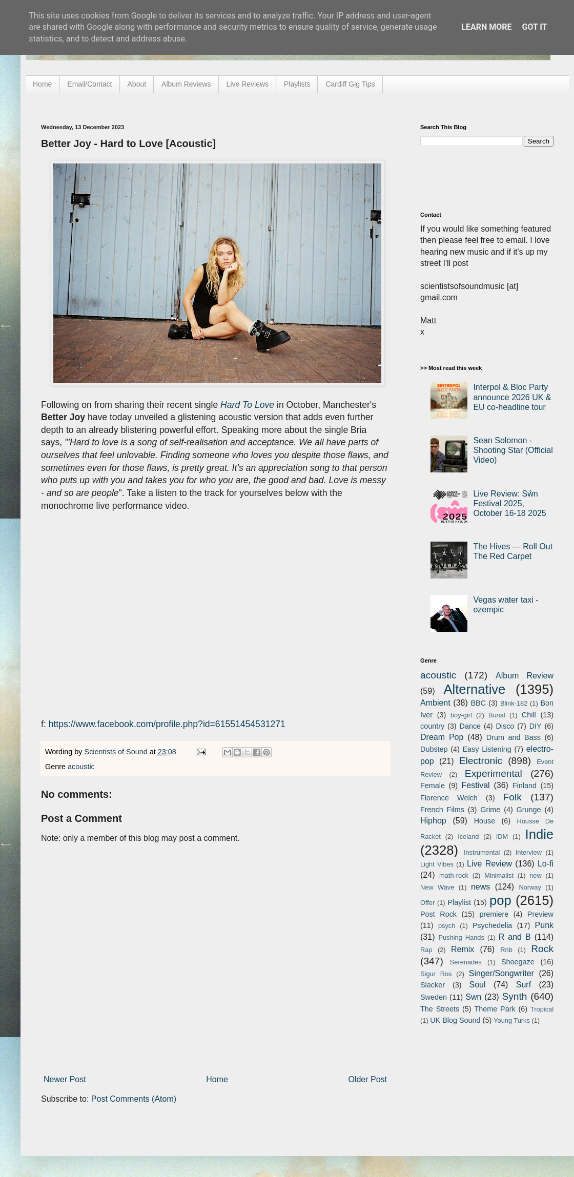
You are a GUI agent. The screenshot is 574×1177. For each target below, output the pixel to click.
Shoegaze (518, 962)
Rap (426, 950)
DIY (535, 726)
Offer (427, 902)
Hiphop (433, 820)
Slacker (432, 985)
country (432, 726)
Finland (524, 785)
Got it (534, 27)
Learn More (486, 27)
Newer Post (65, 1079)
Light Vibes (437, 864)
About (137, 84)
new (535, 875)
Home (42, 84)
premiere (494, 914)
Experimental (493, 773)
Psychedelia (492, 925)
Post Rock (438, 914)
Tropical (542, 1009)
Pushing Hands (461, 937)
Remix (462, 949)
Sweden (433, 997)
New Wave (437, 887)
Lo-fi (546, 863)
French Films (442, 810)
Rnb (506, 950)
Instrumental (482, 852)
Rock (542, 948)
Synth (514, 996)
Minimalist (499, 875)
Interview (529, 852)
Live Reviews (248, 84)
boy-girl (461, 715)
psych (446, 926)
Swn (473, 997)
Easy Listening (487, 749)
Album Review (525, 675)
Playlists (297, 84)
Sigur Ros (436, 974)
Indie (539, 834)
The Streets (439, 1009)
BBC (478, 703)
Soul (477, 984)
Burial (496, 715)
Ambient (435, 702)
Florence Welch (449, 798)
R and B (515, 937)
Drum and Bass (513, 737)
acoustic (81, 766)
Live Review (489, 863)
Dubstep (434, 749)
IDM (502, 836)
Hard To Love (247, 405)
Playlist (459, 902)
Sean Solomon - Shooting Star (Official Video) (512, 450)
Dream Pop (441, 737)
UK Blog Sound (455, 1020)
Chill (529, 715)
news (480, 886)
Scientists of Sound (117, 752)
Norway (530, 887)
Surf (523, 984)
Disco (505, 726)
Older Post (367, 1079)
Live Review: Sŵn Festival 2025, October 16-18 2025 (509, 503)
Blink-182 (513, 703)
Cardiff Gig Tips (350, 84)
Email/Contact (89, 84)
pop (500, 900)
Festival (475, 785)
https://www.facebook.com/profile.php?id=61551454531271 (167, 724)
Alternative (474, 689)
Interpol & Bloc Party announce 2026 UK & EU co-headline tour (512, 397)
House (485, 821)
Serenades (466, 962)
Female (432, 785)
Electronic (480, 760)
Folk (512, 797)
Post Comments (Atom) (133, 1099)
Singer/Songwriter (501, 973)
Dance (470, 726)
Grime (490, 810)
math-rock (453, 875)
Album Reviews (186, 84)
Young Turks (512, 1020)
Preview (540, 914)
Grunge (529, 810)
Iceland (468, 836)
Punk (544, 925)
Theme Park (495, 1009)
